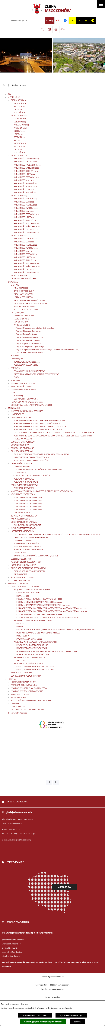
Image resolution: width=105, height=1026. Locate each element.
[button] (101, 4)
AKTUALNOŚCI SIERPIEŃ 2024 (26, 171)
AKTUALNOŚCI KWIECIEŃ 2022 (26, 248)
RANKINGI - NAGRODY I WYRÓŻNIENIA (30, 300)
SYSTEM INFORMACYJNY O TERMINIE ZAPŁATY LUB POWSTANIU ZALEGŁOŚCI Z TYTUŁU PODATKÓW (54, 433)
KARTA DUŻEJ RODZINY (20, 519)
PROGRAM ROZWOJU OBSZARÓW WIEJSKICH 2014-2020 (39, 602)
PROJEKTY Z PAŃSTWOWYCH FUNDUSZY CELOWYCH (35, 642)
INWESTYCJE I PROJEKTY (18, 584)
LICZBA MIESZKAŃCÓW (23, 297)
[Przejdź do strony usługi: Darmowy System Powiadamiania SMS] (55, 29)
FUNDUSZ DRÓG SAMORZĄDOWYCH (31, 648)
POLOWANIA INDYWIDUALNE (26, 482)
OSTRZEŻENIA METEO (22, 513)
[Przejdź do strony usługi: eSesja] (49, 29)
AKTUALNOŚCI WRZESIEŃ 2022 (26, 263)
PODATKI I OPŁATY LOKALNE (22, 448)
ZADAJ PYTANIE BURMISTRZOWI (24, 485)
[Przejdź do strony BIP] (57, 20)
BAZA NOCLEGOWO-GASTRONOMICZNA (27, 710)
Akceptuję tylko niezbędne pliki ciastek (43, 1022)
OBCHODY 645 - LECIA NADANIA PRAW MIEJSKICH (31, 405)
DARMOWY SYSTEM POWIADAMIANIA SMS (31, 537)
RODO (13, 393)
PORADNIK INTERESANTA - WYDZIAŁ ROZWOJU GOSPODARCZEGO (41, 427)
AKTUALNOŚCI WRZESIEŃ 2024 (26, 168)
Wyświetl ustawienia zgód (71, 1015)
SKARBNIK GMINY (21, 322)
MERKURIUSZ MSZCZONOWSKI (24, 528)
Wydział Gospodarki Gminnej (28, 340)
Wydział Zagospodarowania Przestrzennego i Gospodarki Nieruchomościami (47, 350)
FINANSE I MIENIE (21, 288)
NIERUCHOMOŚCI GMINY (21, 387)
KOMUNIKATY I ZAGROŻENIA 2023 (28, 507)
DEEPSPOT (15, 704)
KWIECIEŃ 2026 (20, 103)
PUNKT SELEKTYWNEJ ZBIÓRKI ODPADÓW (31, 460)
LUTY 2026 (18, 109)
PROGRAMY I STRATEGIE (23, 294)
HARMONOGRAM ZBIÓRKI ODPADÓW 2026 (31, 457)
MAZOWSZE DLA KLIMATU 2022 (29, 639)
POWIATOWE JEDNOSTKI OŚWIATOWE (29, 371)
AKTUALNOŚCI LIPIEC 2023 (24, 217)
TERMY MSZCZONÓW (20, 694)
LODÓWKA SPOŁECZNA (20, 580)
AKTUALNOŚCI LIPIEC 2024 (24, 174)
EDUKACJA (15, 368)
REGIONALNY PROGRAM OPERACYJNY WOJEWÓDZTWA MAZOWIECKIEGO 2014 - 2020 (51, 608)
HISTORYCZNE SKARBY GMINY (23, 682)
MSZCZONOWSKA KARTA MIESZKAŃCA (27, 411)
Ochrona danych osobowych (35, 1015)
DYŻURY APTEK (20, 553)
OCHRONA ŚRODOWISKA (21, 463)
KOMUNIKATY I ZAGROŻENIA (23, 494)
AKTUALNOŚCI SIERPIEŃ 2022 (26, 260)
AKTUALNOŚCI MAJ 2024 (24, 180)
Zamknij (77, 1022)
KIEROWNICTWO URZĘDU (24, 316)
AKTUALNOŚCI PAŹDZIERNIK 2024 (27, 165)
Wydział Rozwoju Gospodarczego (29, 337)
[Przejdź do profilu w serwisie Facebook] (65, 20)
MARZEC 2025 (19, 146)
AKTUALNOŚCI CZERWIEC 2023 (26, 214)
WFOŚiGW (20, 660)
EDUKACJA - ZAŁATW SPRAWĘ (23, 442)
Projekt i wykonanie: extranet (52, 977)
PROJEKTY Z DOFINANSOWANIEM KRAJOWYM (33, 621)
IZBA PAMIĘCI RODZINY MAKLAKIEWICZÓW (29, 688)
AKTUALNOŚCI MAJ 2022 (24, 251)
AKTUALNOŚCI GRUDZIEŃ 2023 (26, 233)
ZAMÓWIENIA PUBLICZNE (21, 673)
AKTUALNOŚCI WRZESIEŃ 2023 (26, 223)
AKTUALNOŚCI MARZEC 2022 (25, 245)
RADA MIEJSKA (17, 359)
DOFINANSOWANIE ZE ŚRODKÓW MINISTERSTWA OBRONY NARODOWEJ (46, 651)
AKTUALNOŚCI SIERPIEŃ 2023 (25, 220)
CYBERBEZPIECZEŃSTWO (21, 559)
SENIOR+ (20, 627)
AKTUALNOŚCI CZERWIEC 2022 (26, 254)
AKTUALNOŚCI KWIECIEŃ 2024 (26, 183)
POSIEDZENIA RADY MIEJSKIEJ (26, 365)
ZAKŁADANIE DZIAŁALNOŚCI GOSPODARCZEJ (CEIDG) (36, 556)
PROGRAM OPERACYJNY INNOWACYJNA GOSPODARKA (39, 614)
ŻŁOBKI (17, 377)
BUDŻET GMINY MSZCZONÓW (26, 310)
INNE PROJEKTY (22, 636)
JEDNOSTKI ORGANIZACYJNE (23, 383)
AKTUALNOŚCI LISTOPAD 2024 (26, 162)
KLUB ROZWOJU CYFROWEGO (23, 577)
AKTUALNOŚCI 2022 (19, 236)
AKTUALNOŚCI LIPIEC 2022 (24, 257)
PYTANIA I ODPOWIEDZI (24, 488)
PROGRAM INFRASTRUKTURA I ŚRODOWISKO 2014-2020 (39, 599)
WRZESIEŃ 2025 (20, 128)
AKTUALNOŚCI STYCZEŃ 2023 (25, 199)
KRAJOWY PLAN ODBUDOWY (28, 593)
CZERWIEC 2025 (20, 137)
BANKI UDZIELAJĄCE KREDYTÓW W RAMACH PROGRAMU (39, 470)
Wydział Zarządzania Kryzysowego (30, 346)
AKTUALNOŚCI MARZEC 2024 (25, 186)
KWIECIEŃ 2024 (20, 143)
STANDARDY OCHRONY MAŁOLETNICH (29, 353)
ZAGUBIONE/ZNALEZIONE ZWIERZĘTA (29, 571)
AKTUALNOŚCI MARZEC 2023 (25, 205)
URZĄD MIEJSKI (17, 313)
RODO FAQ (18, 396)
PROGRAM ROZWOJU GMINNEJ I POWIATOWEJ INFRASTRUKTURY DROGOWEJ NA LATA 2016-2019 (55, 630)
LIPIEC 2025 (18, 134)
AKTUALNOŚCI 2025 (19, 116)
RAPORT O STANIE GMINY (24, 291)
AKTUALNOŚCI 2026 (19, 100)
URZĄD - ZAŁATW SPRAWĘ (22, 417)
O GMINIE (15, 285)
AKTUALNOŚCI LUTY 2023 (24, 202)
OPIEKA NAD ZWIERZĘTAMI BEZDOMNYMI (28, 568)
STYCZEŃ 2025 (19, 153)
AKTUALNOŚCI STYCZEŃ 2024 (25, 193)
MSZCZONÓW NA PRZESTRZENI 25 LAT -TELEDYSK (31, 701)
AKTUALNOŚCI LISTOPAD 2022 (26, 270)
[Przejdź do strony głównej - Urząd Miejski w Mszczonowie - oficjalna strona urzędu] (52, 9)
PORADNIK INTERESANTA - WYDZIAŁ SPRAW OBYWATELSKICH (39, 420)
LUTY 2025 (18, 149)
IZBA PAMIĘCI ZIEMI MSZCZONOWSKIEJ (27, 691)
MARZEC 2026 (19, 106)
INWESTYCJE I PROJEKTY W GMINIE (25, 587)
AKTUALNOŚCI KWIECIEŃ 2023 (26, 208)
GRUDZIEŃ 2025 (20, 119)
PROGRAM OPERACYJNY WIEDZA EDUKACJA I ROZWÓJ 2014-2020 (43, 605)
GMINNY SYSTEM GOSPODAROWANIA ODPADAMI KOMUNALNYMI (41, 454)
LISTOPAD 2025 (20, 122)
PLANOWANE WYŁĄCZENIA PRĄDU (28, 550)
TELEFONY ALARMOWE (23, 540)
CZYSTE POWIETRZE (22, 467)
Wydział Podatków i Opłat (26, 334)
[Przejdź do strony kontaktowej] (42, 29)
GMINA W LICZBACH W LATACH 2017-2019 (30, 303)
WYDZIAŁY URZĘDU (22, 325)
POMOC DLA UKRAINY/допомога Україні (27, 402)
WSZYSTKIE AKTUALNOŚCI (22, 279)
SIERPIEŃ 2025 (19, 131)
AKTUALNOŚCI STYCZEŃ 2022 (25, 239)
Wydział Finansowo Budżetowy (28, 331)
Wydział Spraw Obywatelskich (28, 343)
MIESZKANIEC (14, 408)
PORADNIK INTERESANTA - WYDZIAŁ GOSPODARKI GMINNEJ (38, 430)
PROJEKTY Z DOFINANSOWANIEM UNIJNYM (32, 590)
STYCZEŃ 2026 (19, 113)
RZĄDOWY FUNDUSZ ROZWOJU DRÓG (32, 645)
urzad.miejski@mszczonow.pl (20, 840)
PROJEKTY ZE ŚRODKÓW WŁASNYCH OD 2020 (35, 667)
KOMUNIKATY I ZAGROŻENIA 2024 (28, 504)
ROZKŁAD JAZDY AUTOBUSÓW (26, 543)
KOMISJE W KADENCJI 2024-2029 (27, 362)
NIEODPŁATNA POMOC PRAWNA (27, 547)
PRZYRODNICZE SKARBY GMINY (24, 685)
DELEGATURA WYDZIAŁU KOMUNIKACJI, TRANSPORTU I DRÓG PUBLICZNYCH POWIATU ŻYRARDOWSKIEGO (57, 534)
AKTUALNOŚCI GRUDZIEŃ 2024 (26, 159)
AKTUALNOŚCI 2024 (19, 156)
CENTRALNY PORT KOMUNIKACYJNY (26, 676)
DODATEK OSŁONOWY (20, 445)
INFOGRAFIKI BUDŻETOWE (25, 307)
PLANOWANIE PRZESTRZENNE (23, 390)
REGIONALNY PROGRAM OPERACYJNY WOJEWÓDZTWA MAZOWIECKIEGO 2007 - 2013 (51, 611)
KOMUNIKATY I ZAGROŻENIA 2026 (28, 497)
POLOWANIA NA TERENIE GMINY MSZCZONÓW (30, 476)
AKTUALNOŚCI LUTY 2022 (24, 242)
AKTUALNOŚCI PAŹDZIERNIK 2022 (27, 266)
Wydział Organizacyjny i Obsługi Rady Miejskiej (35, 328)
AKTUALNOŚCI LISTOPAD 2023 (26, 229)
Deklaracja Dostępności (17, 713)
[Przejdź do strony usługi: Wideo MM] (62, 29)
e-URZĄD (15, 356)
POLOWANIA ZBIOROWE (24, 479)
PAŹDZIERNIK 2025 (21, 125)
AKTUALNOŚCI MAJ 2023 (23, 211)
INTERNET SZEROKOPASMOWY (23, 565)
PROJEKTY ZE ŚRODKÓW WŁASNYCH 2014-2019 (35, 670)
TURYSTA (12, 679)
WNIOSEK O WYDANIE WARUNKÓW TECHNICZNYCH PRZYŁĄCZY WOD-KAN (42, 491)
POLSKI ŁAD (21, 624)
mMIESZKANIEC (17, 414)
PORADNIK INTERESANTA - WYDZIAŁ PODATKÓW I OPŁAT (37, 423)
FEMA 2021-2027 (23, 596)
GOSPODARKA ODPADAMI (22, 451)
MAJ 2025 (17, 140)
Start (10, 94)
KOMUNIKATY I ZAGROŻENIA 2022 (28, 510)
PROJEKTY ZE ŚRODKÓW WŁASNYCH (28, 664)
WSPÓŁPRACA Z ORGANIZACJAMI (27, 525)
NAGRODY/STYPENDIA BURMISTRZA (26, 562)
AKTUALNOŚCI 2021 (19, 276)
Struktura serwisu (19, 85)
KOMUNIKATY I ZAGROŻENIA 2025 (28, 500)
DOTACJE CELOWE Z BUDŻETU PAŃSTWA (32, 654)
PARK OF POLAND (18, 707)
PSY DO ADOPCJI (20, 574)
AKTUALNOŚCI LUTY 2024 (24, 190)
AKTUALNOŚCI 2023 (19, 196)
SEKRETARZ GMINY (21, 319)
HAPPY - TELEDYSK (18, 697)
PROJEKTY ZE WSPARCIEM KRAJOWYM (29, 657)
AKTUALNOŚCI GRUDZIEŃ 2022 (26, 273)
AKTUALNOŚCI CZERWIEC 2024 (26, 177)
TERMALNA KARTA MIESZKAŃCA (24, 516)
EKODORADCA (20, 473)
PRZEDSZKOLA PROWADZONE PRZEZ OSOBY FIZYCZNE (36, 374)
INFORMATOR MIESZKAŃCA (22, 531)
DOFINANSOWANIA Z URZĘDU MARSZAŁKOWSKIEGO (38, 633)
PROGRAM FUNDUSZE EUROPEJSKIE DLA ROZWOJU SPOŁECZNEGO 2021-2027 (47, 617)
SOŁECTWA (15, 380)
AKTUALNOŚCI (14, 97)
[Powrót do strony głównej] (4, 85)
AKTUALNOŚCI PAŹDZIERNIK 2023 (27, 226)
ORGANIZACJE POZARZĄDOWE (24, 522)
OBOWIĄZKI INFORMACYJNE (25, 399)
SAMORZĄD (13, 282)
